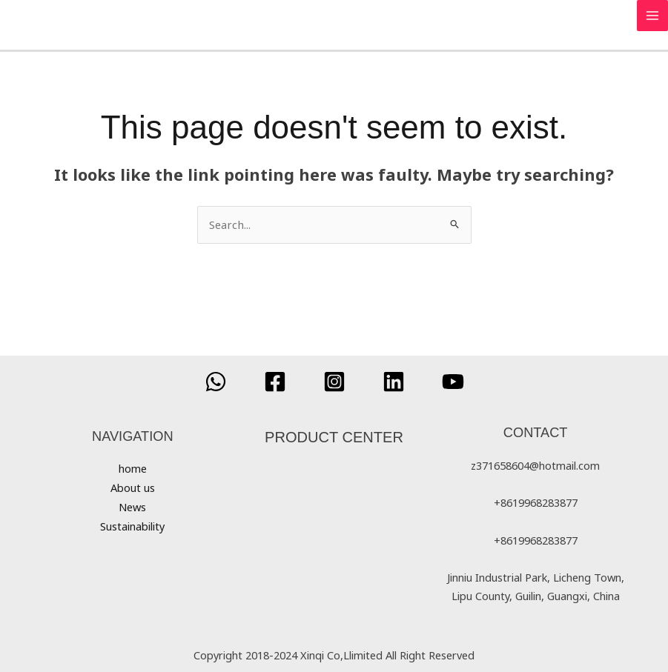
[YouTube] (453, 381)
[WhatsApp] (216, 381)
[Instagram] (334, 381)
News (132, 505)
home (133, 468)
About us (132, 486)
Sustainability (132, 523)
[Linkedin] (394, 381)
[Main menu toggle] (652, 15)
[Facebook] (275, 381)
